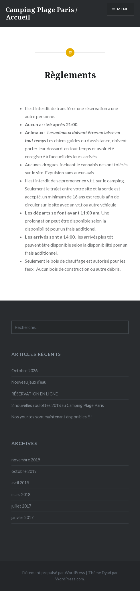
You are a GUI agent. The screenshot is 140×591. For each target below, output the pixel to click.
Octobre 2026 (24, 370)
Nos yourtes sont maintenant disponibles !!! (51, 416)
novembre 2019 (25, 459)
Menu (123, 9)
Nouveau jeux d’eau (28, 382)
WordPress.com (69, 578)
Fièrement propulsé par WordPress (53, 572)
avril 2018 (20, 482)
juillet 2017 (21, 506)
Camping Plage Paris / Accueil (41, 13)
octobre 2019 (24, 471)
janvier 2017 (22, 517)
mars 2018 (20, 494)
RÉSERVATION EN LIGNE (34, 393)
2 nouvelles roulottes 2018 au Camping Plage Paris (57, 405)
